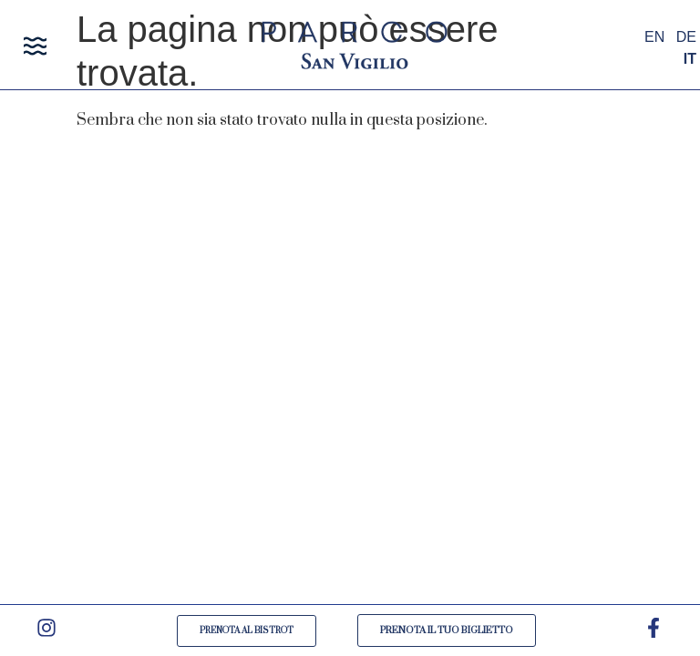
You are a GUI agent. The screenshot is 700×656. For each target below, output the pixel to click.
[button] (35, 48)
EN (654, 37)
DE (686, 37)
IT (690, 59)
